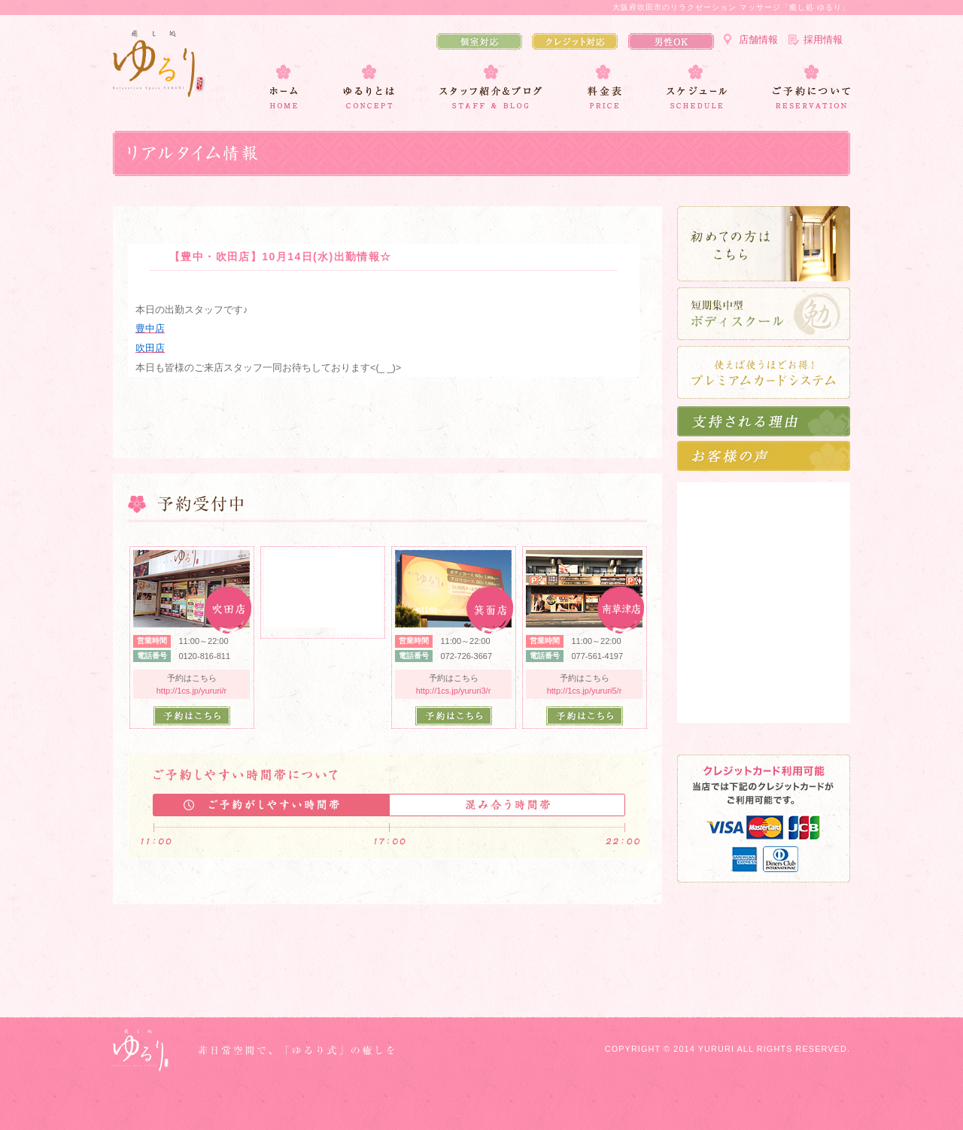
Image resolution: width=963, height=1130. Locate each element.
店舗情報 (758, 39)
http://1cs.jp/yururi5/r (584, 690)
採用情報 (823, 39)
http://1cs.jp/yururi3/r (453, 690)
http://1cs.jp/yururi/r (191, 690)
